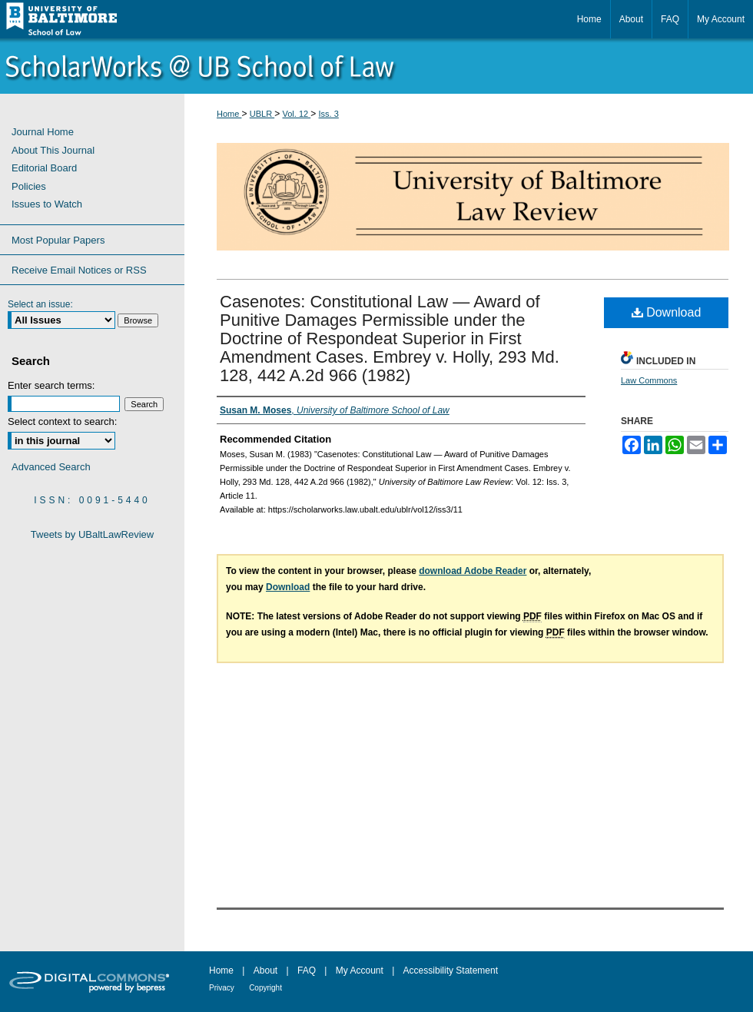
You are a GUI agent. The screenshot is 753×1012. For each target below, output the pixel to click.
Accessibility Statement (450, 970)
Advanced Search (51, 467)
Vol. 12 (297, 113)
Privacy (221, 988)
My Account (359, 970)
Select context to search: (62, 421)
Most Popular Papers (58, 240)
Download (667, 312)
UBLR (262, 113)
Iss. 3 (329, 113)
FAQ (306, 970)
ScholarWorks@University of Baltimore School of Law (376, 66)
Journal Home (43, 132)
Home (229, 113)
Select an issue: (40, 304)
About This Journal (53, 150)
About (265, 970)
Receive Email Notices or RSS (79, 270)
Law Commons (649, 380)
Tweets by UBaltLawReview (92, 534)
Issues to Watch (47, 204)
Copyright (265, 988)
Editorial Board (44, 168)
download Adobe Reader (472, 571)
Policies (29, 186)
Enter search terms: (51, 385)
